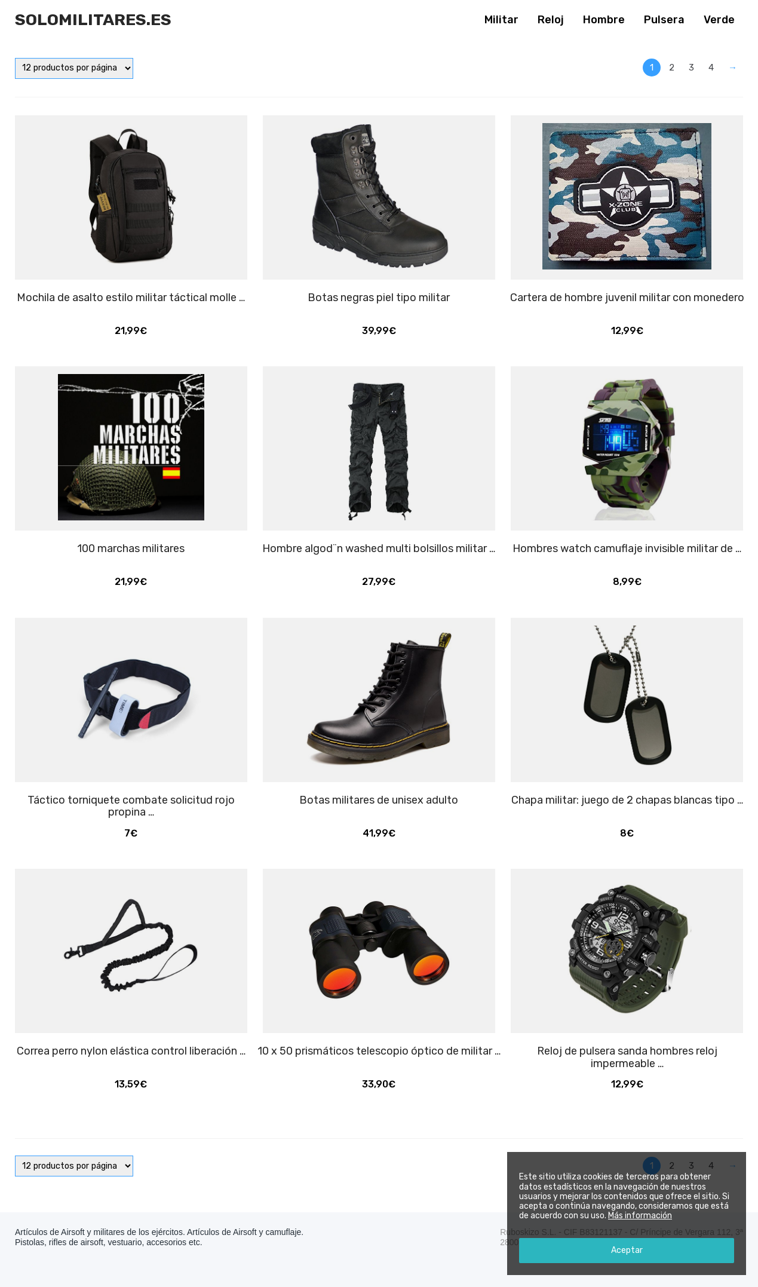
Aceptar (627, 1250)
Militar (501, 19)
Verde (719, 19)
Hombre (604, 19)
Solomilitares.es (93, 19)
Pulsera (664, 19)
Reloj (551, 19)
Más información (640, 1216)
